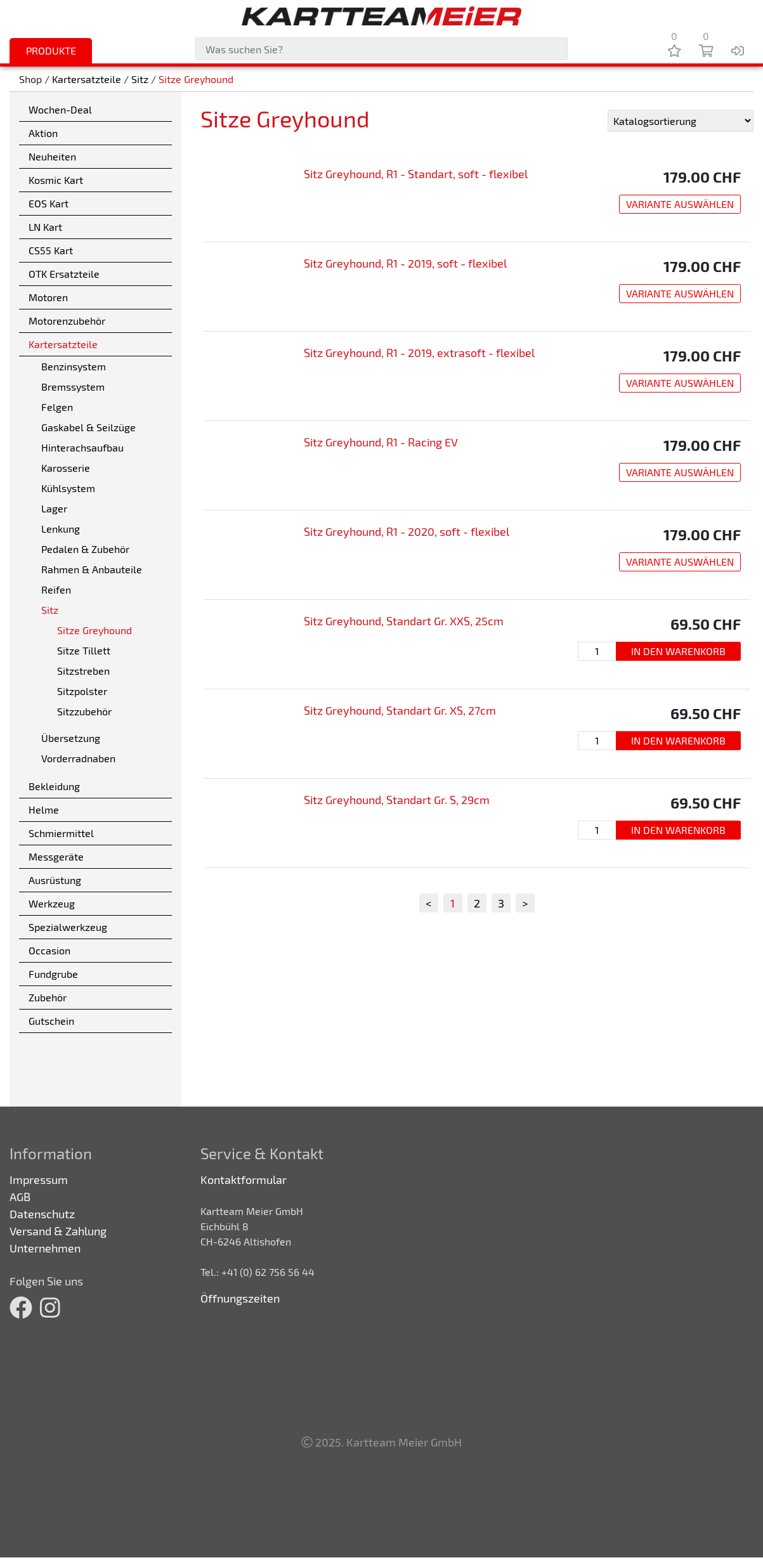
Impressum (39, 1179)
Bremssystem (73, 386)
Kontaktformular (243, 1179)
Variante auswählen (680, 204)
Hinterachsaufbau (82, 447)
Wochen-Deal (60, 109)
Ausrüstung (55, 880)
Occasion (49, 950)
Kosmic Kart (56, 180)
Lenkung (60, 529)
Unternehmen (45, 1248)
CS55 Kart (51, 250)
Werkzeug (52, 903)
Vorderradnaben (78, 758)
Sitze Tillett (83, 650)
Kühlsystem (68, 488)
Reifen (56, 589)
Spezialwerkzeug (68, 927)
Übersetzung (70, 738)
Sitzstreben (83, 671)
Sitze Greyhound (196, 79)
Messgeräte (56, 856)
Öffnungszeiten (240, 1298)
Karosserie (65, 468)
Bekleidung (54, 786)
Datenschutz (42, 1214)
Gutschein (51, 1021)
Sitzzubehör (84, 711)
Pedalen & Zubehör (85, 549)
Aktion (43, 133)
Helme (44, 809)
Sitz (139, 79)
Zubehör (48, 997)
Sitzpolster (82, 691)
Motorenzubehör (67, 321)
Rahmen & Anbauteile (91, 569)
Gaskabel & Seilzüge (88, 427)
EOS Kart (48, 203)
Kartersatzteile (86, 79)
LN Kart (45, 227)
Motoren (48, 297)
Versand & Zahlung (58, 1231)
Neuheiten (52, 156)
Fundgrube (53, 974)
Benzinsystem (73, 366)
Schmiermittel (61, 833)
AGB (20, 1197)
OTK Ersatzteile (64, 274)
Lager (54, 508)
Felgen (57, 407)
